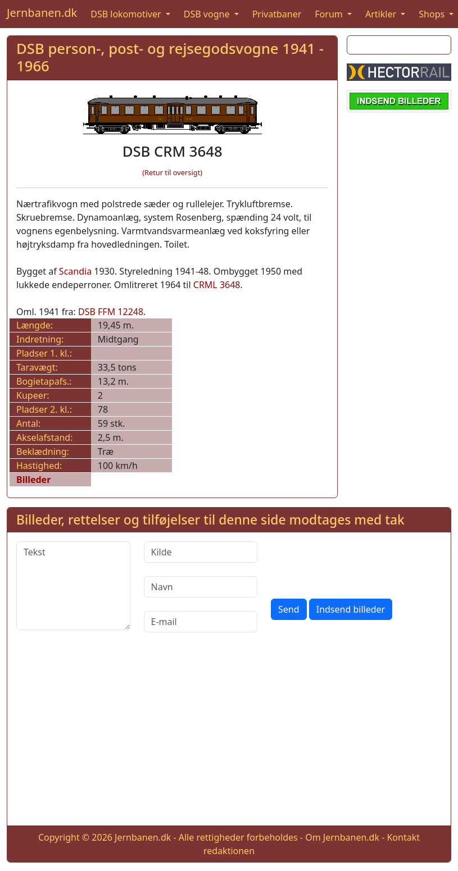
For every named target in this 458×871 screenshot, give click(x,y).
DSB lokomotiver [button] (127, 14)
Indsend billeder (350, 609)
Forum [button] (330, 14)
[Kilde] (201, 552)
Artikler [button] (381, 14)
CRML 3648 (217, 285)
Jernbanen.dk (42, 12)
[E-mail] (201, 621)
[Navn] (201, 587)
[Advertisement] (229, 738)
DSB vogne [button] (208, 14)
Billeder (33, 479)
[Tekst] (73, 585)
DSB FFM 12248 (110, 311)
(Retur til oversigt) (172, 172)
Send (289, 609)
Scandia (75, 271)
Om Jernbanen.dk (342, 837)
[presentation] (356, 563)
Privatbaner (277, 14)
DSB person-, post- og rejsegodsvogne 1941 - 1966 (170, 57)
